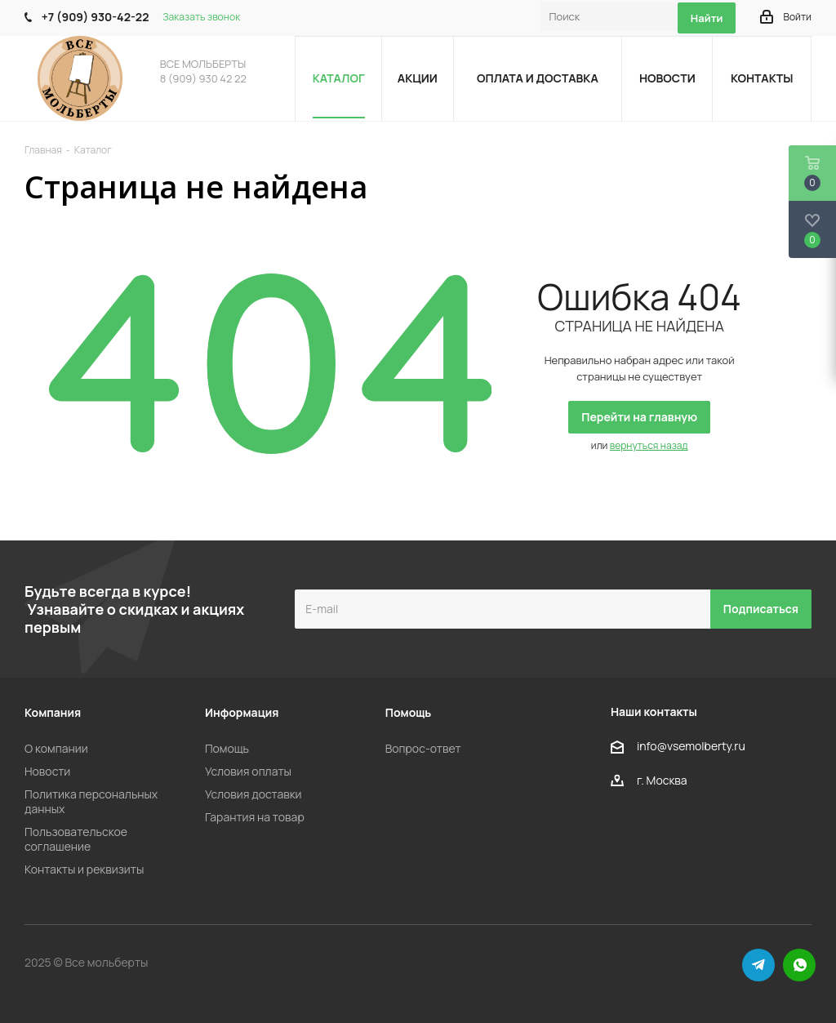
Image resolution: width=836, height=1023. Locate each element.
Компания (52, 712)
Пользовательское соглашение (75, 839)
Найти (707, 18)
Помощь (227, 748)
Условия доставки (253, 794)
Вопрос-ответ (423, 748)
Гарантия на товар (255, 817)
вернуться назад (649, 445)
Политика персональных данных (91, 801)
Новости (47, 771)
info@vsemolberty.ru (691, 746)
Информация (242, 712)
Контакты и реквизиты (84, 869)
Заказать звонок (201, 17)
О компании (56, 748)
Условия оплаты (248, 771)
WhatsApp (799, 965)
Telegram (758, 965)
